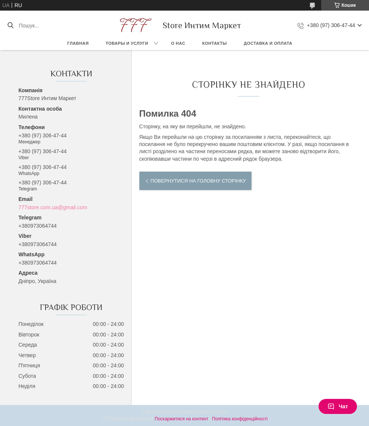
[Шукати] (10, 25)
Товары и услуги (127, 43)
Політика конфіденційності (240, 418)
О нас (178, 43)
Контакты (214, 43)
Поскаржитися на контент (181, 418)
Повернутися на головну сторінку (198, 181)
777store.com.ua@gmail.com (52, 207)
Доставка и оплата (268, 43)
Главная (78, 43)
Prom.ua (219, 412)
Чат (338, 406)
